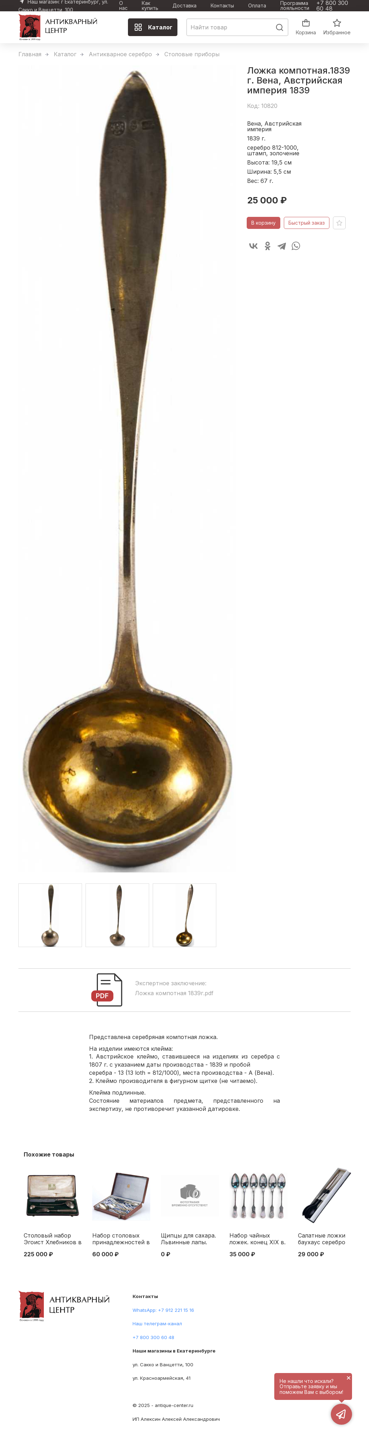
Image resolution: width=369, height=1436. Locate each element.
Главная (29, 54)
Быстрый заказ (306, 223)
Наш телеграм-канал (157, 1323)
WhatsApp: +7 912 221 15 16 (163, 1310)
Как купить (150, 6)
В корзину (263, 223)
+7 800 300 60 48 (332, 5)
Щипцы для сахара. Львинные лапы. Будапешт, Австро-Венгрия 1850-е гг (189, 1239)
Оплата (257, 5)
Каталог (153, 27)
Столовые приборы (191, 54)
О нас (123, 6)
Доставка (184, 5)
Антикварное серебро (120, 54)
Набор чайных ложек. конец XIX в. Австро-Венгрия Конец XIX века (257, 1239)
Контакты (222, 5)
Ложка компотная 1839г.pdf (174, 993)
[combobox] (237, 27)
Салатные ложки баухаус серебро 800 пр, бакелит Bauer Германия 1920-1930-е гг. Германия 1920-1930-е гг (321, 1239)
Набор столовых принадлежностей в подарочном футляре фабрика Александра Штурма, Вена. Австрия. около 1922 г (121, 1239)
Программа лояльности (294, 6)
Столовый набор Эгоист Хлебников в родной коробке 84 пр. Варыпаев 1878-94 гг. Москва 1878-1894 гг (53, 1239)
